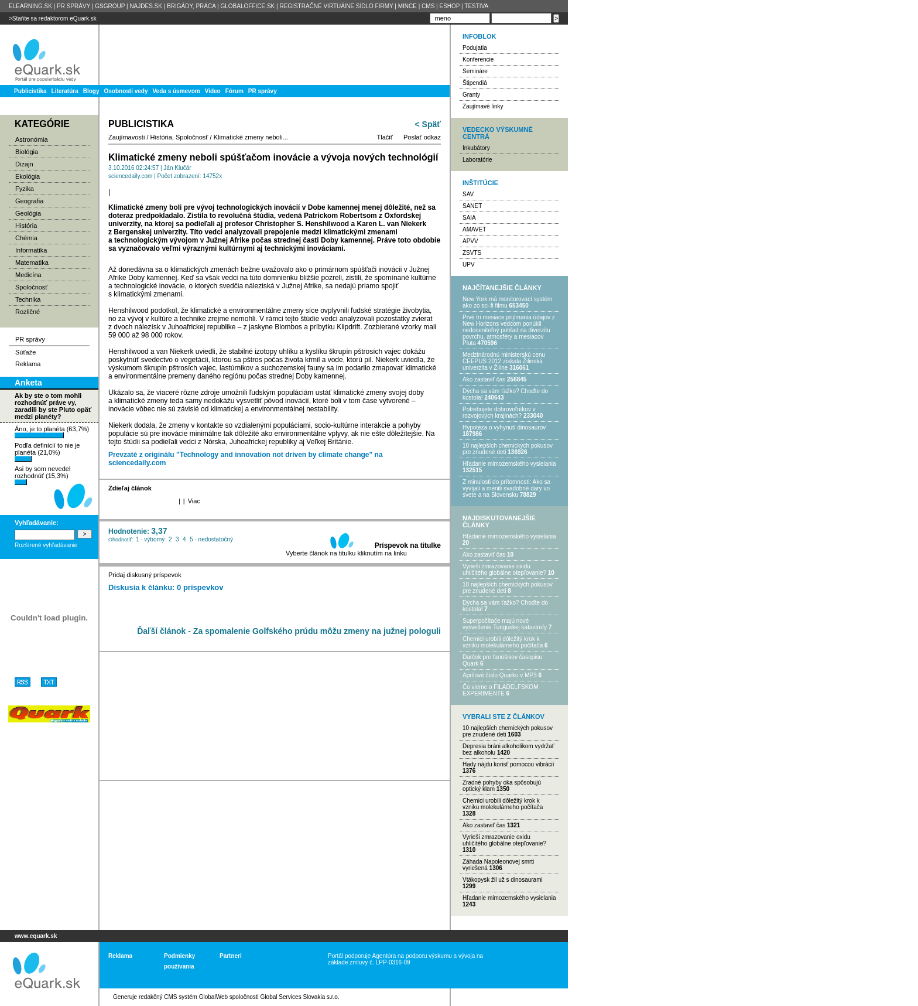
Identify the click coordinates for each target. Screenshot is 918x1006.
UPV (469, 264)
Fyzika (24, 188)
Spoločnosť (31, 287)
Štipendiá (475, 83)
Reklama (27, 363)
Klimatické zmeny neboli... (251, 137)
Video (213, 91)
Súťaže (25, 352)
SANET (472, 206)
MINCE (407, 6)
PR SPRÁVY (73, 6)
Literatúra (65, 91)
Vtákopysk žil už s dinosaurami (503, 880)
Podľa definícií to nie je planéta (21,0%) (47, 452)
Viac (194, 500)
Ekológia (27, 176)
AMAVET (474, 229)
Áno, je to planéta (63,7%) (52, 431)
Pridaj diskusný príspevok (144, 574)
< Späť (428, 124)
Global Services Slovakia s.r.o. (300, 997)
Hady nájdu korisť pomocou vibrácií (508, 764)
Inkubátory (476, 148)
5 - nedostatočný (211, 539)
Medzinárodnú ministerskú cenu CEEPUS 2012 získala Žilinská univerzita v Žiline (504, 361)
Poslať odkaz (422, 137)
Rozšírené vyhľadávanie (46, 545)
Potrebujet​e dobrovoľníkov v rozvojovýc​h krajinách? (499, 412)
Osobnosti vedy (126, 91)
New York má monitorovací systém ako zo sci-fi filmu (507, 302)
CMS (428, 6)
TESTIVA (476, 6)
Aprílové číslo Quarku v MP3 (500, 675)
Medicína (28, 274)
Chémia (26, 237)
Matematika (32, 262)
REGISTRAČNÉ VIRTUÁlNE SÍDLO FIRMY (336, 6)
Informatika (31, 250)
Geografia (29, 200)
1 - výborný (150, 539)
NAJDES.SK (145, 6)
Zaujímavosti (126, 137)
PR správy (262, 91)
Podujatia (475, 48)
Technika (27, 299)
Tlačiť (385, 137)
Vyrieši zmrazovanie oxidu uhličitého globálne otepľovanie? (504, 569)
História (26, 225)
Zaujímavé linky (483, 106)
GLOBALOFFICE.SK (247, 6)
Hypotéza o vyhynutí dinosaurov (504, 427)
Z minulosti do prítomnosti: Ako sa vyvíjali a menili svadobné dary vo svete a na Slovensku (506, 488)
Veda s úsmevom (176, 91)
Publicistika (30, 91)
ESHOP (449, 6)
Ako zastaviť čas (484, 379)
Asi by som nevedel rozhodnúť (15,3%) (42, 475)
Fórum (234, 91)
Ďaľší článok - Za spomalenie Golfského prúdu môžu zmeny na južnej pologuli (289, 631)
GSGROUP (110, 6)
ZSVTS (472, 253)
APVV (470, 241)
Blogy (91, 91)
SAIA (469, 217)
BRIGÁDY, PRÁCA (191, 6)
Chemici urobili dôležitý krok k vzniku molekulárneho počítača (503, 642)
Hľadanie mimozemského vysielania (509, 464)
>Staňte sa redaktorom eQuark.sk (53, 18)
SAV (468, 194)
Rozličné (27, 311)
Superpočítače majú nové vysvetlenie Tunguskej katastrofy (505, 624)
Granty (471, 94)
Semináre (475, 71)
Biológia (26, 151)
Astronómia (31, 139)
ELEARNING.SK (30, 6)
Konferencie (478, 59)
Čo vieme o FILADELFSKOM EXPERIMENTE (500, 690)
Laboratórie (477, 159)
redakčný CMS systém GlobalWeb (183, 997)
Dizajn (24, 164)
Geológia (28, 213)
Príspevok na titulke (408, 545)
